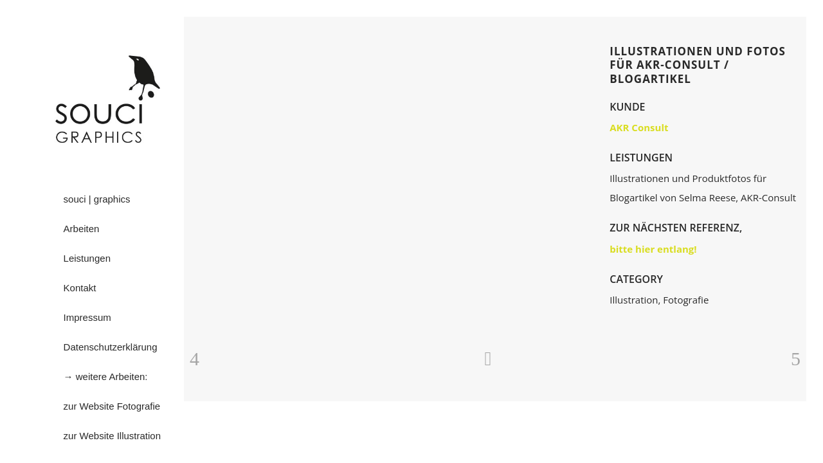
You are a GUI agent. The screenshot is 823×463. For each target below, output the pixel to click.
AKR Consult (639, 127)
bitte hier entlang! (653, 248)
